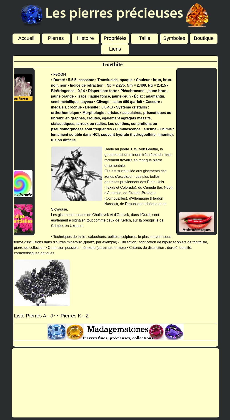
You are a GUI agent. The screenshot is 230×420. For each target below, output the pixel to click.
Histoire (85, 37)
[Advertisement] (17, 135)
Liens (115, 48)
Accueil (26, 38)
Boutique (204, 37)
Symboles (174, 37)
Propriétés (115, 37)
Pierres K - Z (75, 316)
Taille (144, 37)
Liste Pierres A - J (33, 316)
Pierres (56, 37)
